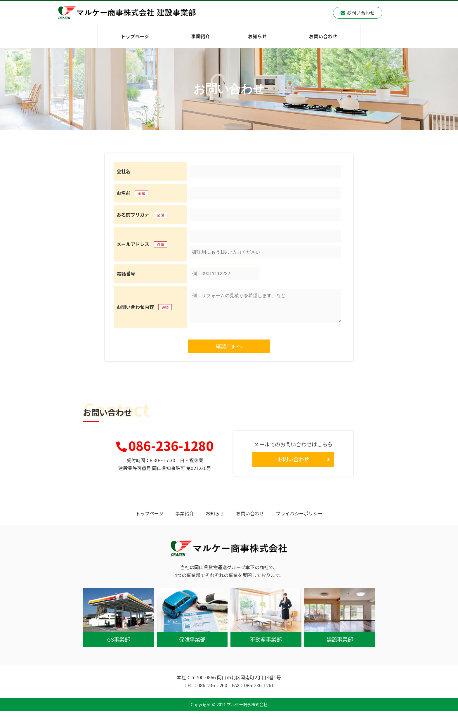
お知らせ (257, 36)
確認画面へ (229, 352)
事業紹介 (200, 36)
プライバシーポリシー (299, 519)
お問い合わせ (323, 36)
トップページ (135, 36)
